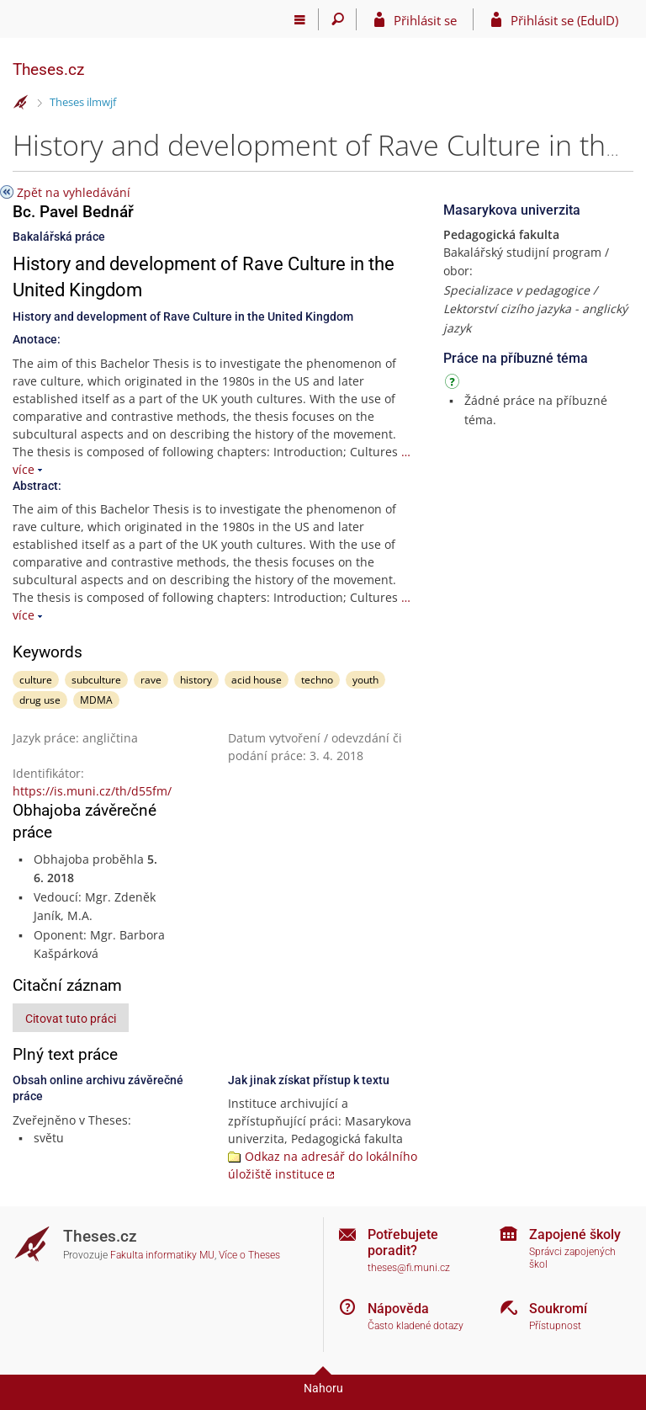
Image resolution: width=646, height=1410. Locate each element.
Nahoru (323, 1388)
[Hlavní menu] (300, 19)
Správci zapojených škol (572, 1258)
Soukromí (558, 1309)
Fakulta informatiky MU (162, 1255)
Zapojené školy (575, 1234)
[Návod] (454, 384)
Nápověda (398, 1309)
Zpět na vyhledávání (73, 192)
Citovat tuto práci (70, 1018)
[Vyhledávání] (338, 19)
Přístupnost (555, 1326)
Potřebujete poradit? (403, 1242)
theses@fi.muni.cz (409, 1268)
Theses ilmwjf (83, 101)
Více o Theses (249, 1255)
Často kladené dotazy (415, 1326)
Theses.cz (48, 69)
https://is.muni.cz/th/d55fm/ (92, 791)
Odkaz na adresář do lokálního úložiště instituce (322, 1165)
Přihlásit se (425, 20)
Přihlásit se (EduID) (564, 20)
